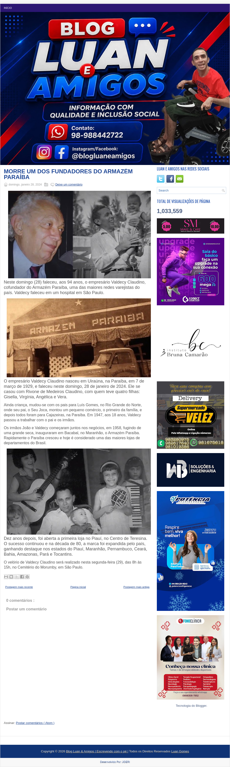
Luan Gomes (180, 751)
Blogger (201, 705)
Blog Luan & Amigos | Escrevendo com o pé (96, 751)
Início (8, 7)
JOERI (126, 761)
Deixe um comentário (68, 184)
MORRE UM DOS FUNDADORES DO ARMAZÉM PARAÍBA (68, 174)
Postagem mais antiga (136, 587)
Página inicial (78, 587)
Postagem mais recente (19, 587)
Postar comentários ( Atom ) (35, 723)
